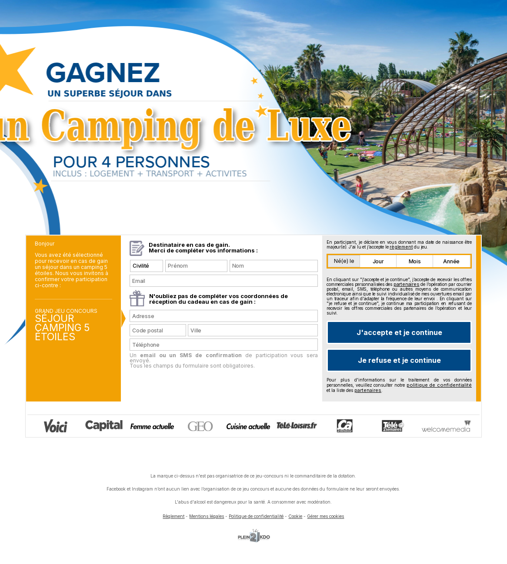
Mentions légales (206, 516)
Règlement (173, 516)
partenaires (407, 284)
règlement (401, 247)
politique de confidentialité (439, 385)
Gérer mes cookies (325, 516)
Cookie (295, 516)
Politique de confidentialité (256, 516)
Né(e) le (344, 261)
